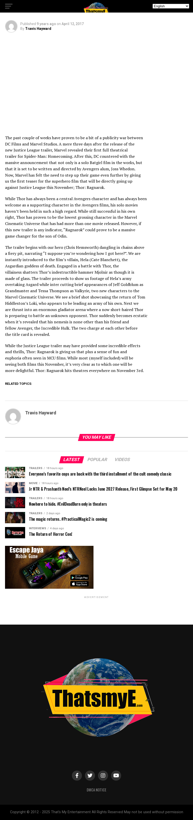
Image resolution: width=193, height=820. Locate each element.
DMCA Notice (96, 789)
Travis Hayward (38, 29)
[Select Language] (171, 6)
